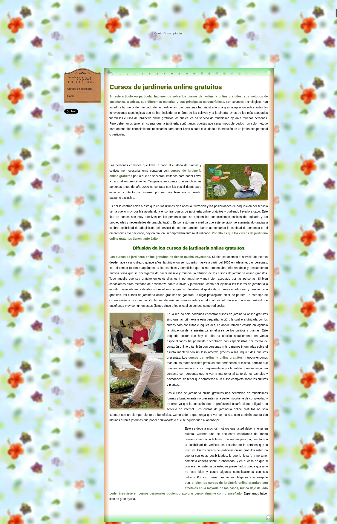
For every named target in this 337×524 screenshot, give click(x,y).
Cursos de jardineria (79, 88)
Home (70, 96)
